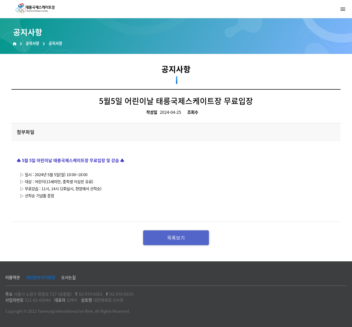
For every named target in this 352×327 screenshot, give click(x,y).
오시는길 (68, 277)
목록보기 (176, 237)
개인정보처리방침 (40, 277)
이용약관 (12, 277)
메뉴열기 (343, 9)
